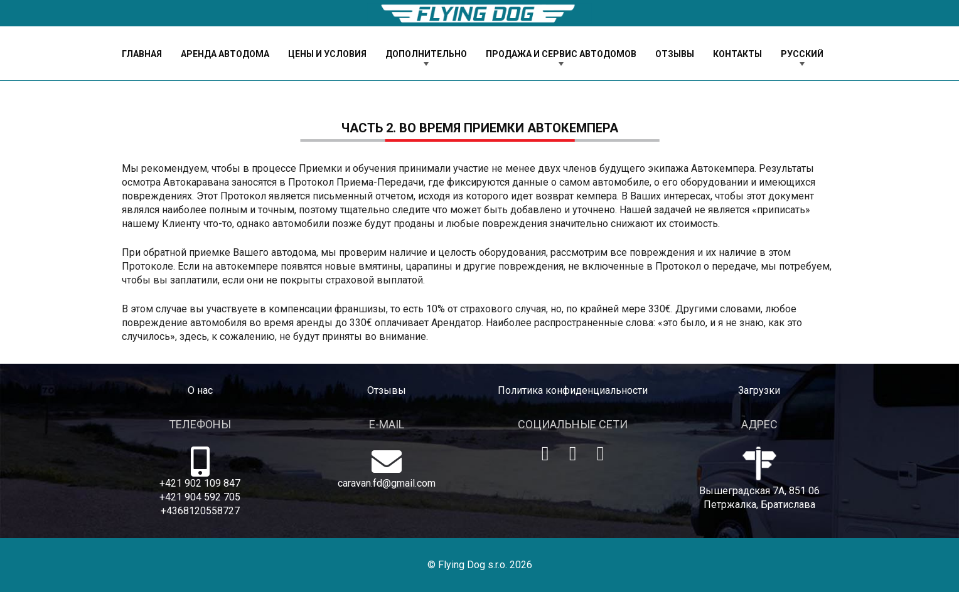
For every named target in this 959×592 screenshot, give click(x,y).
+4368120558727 (200, 511)
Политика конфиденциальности (573, 390)
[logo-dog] (479, 13)
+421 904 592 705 (199, 497)
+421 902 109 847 (199, 483)
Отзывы (386, 390)
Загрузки (759, 390)
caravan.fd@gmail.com (387, 483)
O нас (200, 390)
